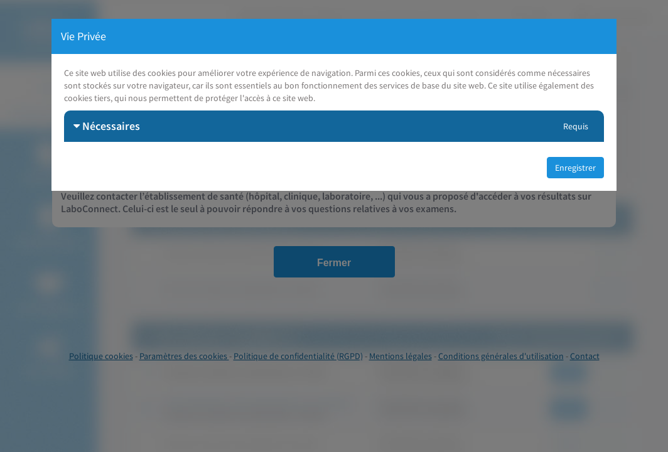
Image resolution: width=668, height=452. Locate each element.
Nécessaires (106, 126)
